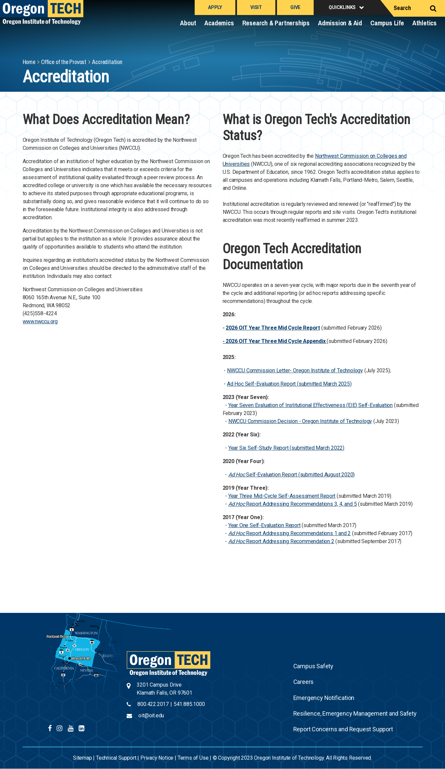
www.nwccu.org (40, 321)
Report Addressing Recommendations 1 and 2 (298, 533)
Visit (256, 7)
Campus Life (387, 22)
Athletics (424, 22)
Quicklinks (342, 7)
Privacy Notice (156, 758)
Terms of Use (193, 758)
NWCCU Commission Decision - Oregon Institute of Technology (300, 421)
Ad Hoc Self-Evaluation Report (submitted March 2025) (289, 384)
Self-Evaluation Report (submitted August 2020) (291, 474)
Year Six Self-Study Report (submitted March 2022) (286, 448)
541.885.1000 (189, 704)
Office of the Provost (63, 62)
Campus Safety (313, 666)
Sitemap (82, 758)
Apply (215, 7)
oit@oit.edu (151, 715)
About (188, 22)
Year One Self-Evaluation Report (264, 525)
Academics (219, 22)
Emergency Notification (324, 697)
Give (295, 7)
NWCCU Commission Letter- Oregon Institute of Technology (295, 370)
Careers (303, 681)
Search (402, 8)
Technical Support (116, 758)
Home (29, 62)
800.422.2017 (153, 704)
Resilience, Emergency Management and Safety (355, 713)
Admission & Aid (340, 22)
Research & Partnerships (276, 22)
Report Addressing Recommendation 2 (289, 541)
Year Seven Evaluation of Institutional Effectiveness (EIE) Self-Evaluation (310, 405)
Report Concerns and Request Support (343, 729)
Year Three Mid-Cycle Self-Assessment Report (281, 496)
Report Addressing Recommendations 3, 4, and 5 (301, 504)
